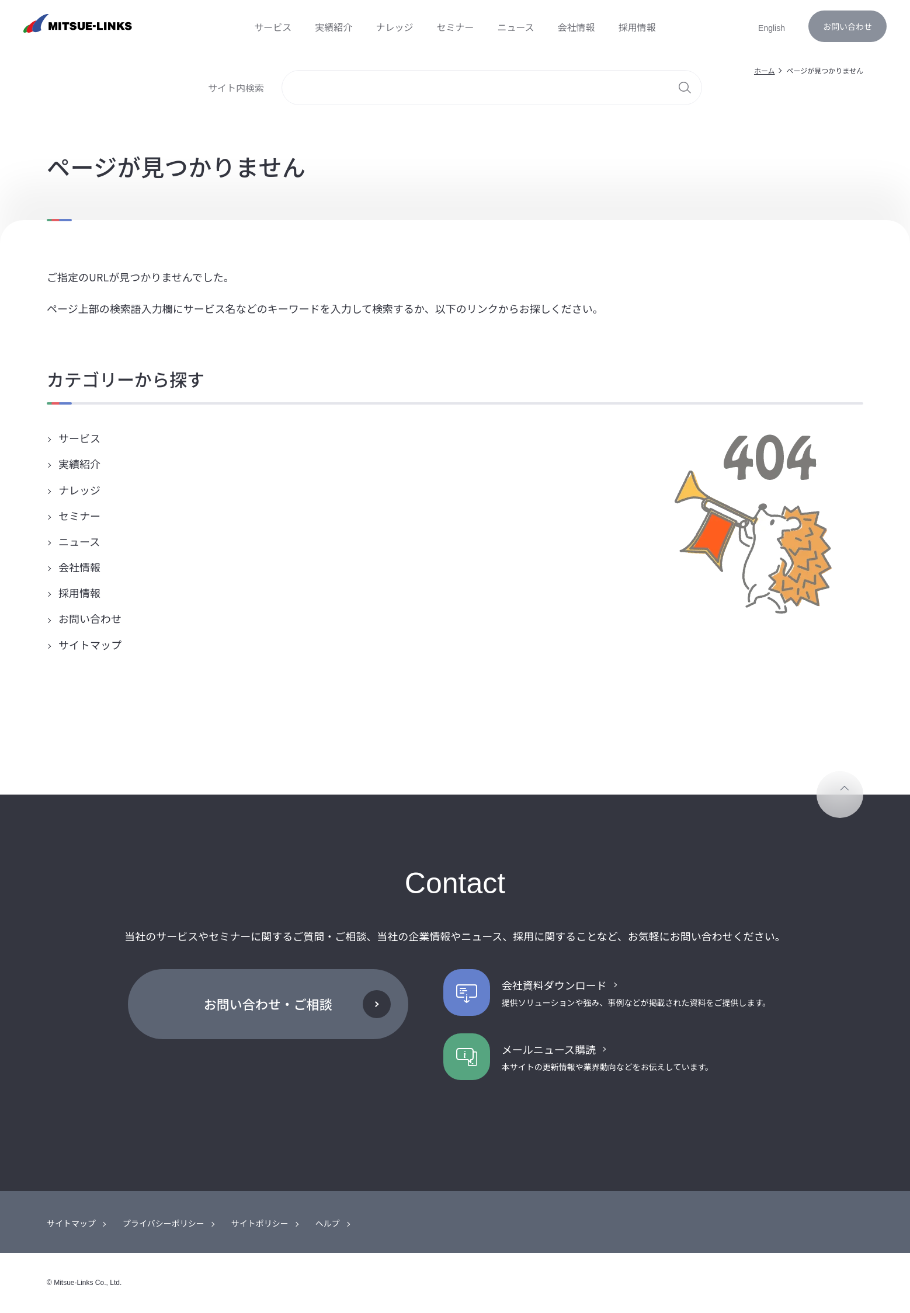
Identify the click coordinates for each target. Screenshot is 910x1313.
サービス (78, 437)
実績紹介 (78, 463)
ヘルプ (327, 1223)
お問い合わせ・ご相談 (268, 1003)
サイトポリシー (260, 1223)
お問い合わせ (847, 26)
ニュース (78, 541)
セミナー (78, 515)
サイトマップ (88, 644)
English (771, 28)
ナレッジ (78, 489)
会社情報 (78, 566)
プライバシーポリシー (163, 1223)
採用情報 (78, 592)
